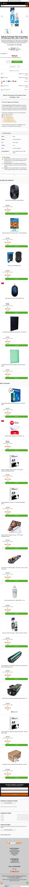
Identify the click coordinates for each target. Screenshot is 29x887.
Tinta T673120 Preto (7, 115)
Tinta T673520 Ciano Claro (9, 120)
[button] (2, 16)
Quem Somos (14, 849)
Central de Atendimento (14, 851)
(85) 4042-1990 (14, 860)
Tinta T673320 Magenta (8, 117)
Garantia (14, 854)
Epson (17, 50)
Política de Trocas (14, 853)
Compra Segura (14, 852)
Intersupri (14, 868)
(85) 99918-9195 (15, 861)
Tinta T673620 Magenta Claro (9, 121)
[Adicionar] (9, 61)
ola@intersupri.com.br (14, 862)
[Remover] (9, 62)
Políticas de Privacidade (15, 850)
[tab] (14, 74)
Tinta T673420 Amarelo (8, 118)
